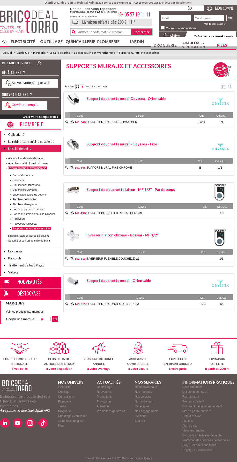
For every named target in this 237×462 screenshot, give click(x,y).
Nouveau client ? (17, 94)
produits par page (96, 86)
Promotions (104, 396)
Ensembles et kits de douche (30, 194)
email (94, 16)
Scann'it (140, 421)
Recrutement (190, 396)
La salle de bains (60, 52)
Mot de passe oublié (214, 24)
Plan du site (190, 425)
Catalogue (22, 52)
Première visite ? (193, 401)
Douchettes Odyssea (25, 189)
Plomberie (108, 41)
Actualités (103, 406)
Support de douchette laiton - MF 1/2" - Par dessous (131, 189)
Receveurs (19, 218)
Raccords (14, 258)
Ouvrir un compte (24, 105)
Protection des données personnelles (206, 440)
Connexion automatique (181, 28)
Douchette (19, 180)
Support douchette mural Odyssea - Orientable (126, 98)
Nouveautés (29, 281)
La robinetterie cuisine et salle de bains (31, 142)
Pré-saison (104, 401)
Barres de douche (23, 175)
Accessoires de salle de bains (25, 158)
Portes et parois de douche (28, 209)
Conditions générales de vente (202, 435)
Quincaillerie (80, 41)
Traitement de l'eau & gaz (26, 265)
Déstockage (28, 293)
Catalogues (142, 406)
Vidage (13, 272)
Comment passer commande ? (202, 406)
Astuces (187, 421)
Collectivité (16, 134)
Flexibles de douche (24, 199)
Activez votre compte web (31, 83)
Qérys (148, 458)
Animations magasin (71, 421)
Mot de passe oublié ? (196, 411)
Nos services (143, 396)
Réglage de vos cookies (197, 450)
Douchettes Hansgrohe (26, 184)
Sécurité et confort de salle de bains (29, 240)
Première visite (17, 63)
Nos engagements (146, 411)
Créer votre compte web (213, 36)
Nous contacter (192, 387)
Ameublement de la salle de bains (28, 163)
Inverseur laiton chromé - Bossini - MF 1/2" (123, 235)
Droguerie (165, 45)
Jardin (137, 41)
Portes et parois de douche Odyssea (34, 213)
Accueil (8, 52)
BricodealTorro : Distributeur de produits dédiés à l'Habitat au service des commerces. (33, 23)
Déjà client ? (13, 72)
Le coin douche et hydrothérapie (94, 52)
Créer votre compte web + (40, 117)
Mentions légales (193, 430)
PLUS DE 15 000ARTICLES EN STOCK (59, 356)
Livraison (140, 416)
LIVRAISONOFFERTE (217, 356)
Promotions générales (111, 411)
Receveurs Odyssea (25, 223)
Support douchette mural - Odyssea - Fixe (122, 144)
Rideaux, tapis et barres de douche (29, 235)
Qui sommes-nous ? (195, 392)
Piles (222, 45)
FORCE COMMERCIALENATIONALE (19, 356)
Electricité (23, 41)
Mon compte (224, 8)
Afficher (69, 86)
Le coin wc (15, 251)
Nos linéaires (143, 401)
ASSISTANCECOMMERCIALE (138, 356)
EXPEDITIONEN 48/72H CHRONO (178, 356)
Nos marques (143, 392)
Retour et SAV (191, 416)
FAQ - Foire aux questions (199, 445)
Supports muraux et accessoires (139, 52)
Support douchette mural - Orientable (119, 280)
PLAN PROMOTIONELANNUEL (99, 356)
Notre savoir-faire (146, 387)
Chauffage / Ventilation (193, 45)
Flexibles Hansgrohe (25, 204)
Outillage (51, 41)
